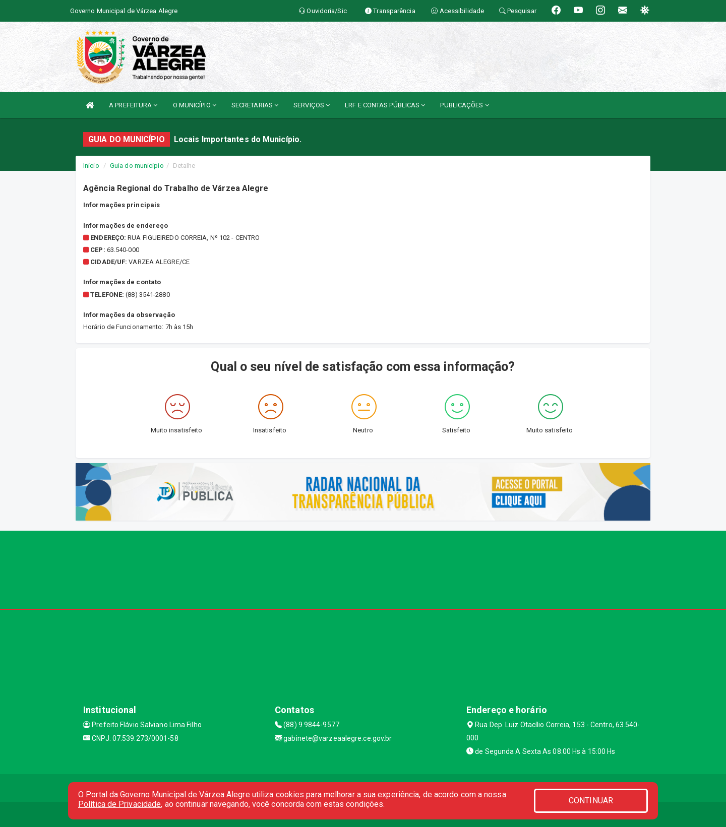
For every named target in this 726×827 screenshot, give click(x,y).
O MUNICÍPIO (194, 105)
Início (91, 165)
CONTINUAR (591, 800)
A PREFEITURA (133, 105)
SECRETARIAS (254, 105)
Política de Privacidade (119, 804)
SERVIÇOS (311, 105)
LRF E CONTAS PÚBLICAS (385, 105)
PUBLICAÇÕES (464, 105)
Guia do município (137, 165)
